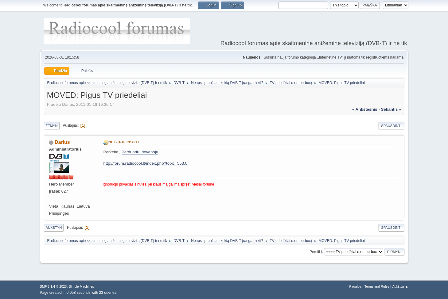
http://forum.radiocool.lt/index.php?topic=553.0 (145, 163)
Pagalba (355, 286)
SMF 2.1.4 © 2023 (53, 286)
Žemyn (52, 126)
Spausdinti (391, 126)
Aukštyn (54, 227)
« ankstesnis (364, 109)
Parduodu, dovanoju (140, 152)
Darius (62, 142)
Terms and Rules (376, 286)
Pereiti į (316, 251)
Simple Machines (81, 286)
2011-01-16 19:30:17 (123, 142)
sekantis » (391, 109)
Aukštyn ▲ (400, 286)
